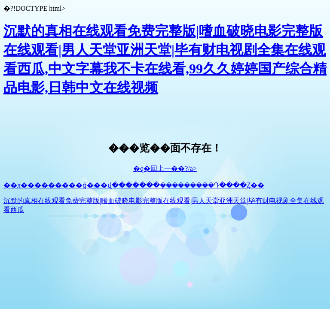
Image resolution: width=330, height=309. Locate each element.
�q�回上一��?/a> (165, 168)
